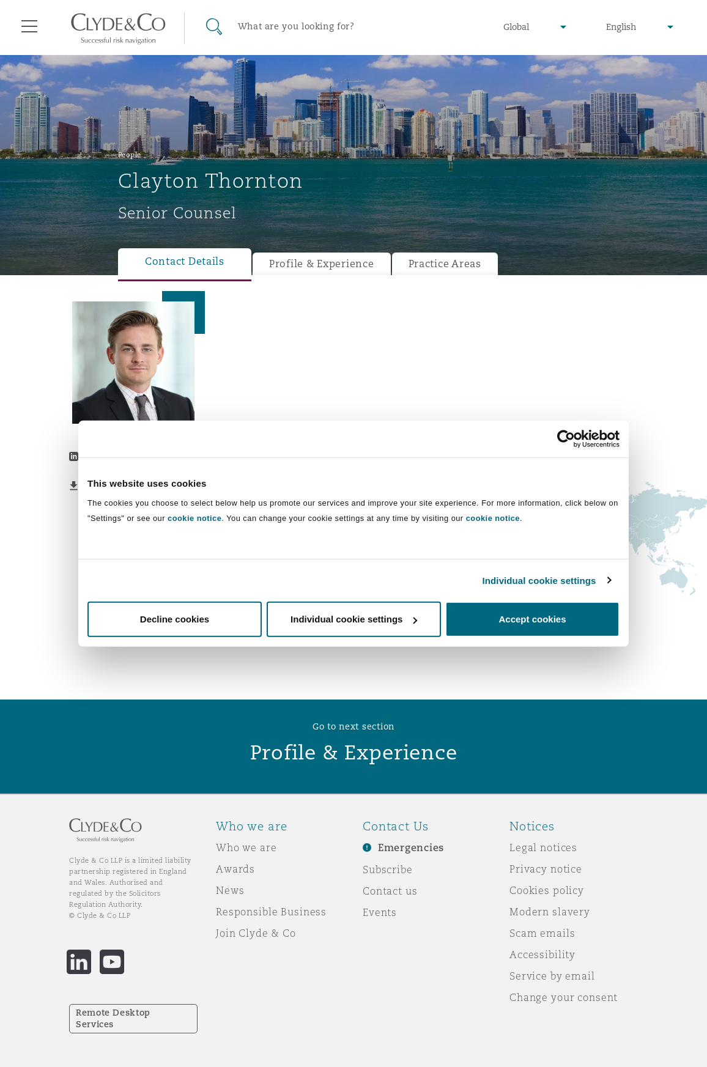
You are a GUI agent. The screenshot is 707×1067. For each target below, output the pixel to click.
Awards (235, 869)
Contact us (390, 891)
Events (380, 912)
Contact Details (184, 261)
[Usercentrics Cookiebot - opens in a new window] (566, 438)
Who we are (246, 847)
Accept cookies (532, 619)
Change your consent (563, 997)
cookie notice (194, 518)
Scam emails (542, 933)
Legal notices (543, 847)
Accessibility (542, 954)
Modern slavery (549, 912)
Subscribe (388, 869)
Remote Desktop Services (113, 1018)
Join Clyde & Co (256, 933)
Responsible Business (271, 912)
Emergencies (411, 847)
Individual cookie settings (539, 580)
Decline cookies (174, 619)
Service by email (552, 976)
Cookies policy (546, 890)
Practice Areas (445, 263)
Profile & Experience (321, 263)
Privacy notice (545, 869)
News (230, 890)
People (129, 154)
